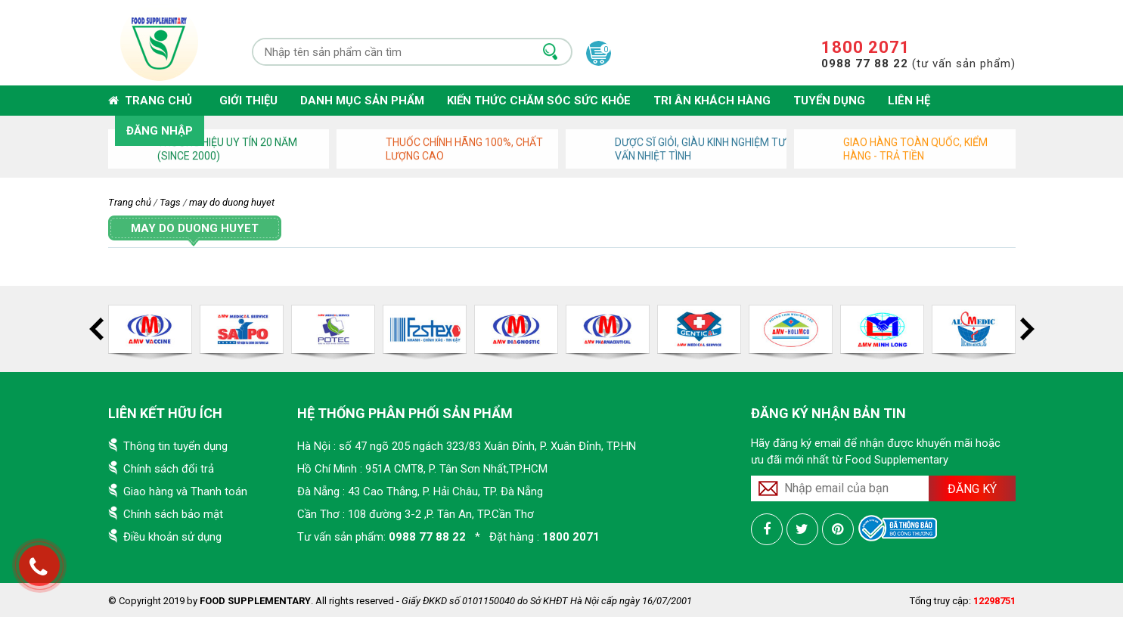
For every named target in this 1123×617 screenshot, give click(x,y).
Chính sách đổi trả (168, 469)
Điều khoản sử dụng (172, 537)
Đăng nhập (159, 131)
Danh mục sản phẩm (362, 100)
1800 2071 (865, 47)
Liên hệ (909, 100)
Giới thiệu (248, 100)
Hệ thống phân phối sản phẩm (405, 413)
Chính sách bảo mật (173, 514)
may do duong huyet (232, 202)
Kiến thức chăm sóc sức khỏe (539, 100)
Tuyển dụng (829, 100)
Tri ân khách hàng (712, 100)
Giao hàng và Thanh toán (185, 491)
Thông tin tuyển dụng (175, 446)
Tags (170, 202)
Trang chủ (150, 100)
